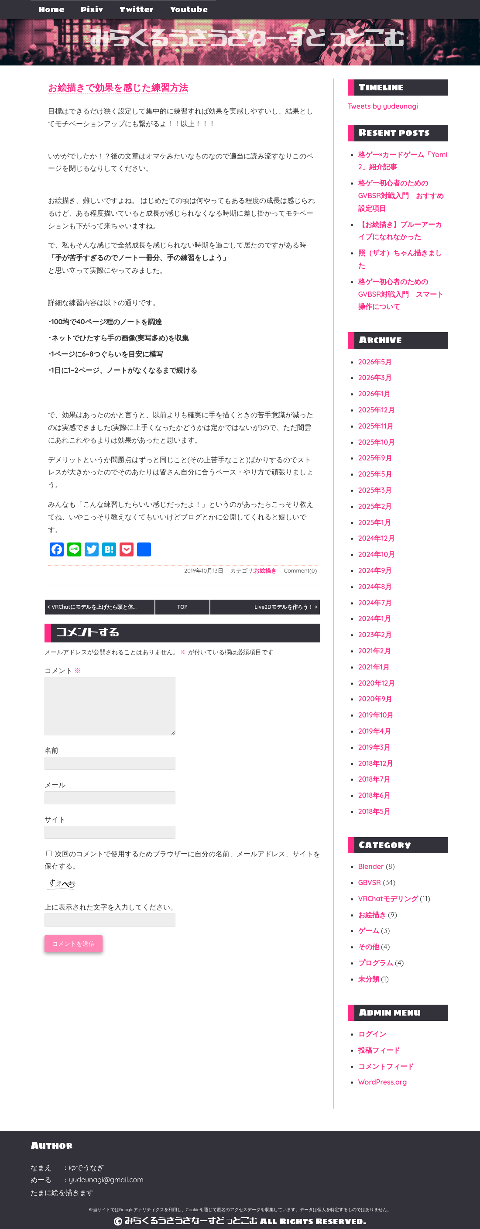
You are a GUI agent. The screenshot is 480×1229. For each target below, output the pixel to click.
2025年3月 (375, 490)
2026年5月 (375, 361)
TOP (182, 608)
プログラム (375, 962)
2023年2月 (375, 634)
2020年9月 (375, 698)
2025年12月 (376, 409)
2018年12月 (376, 763)
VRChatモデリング (388, 898)
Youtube (189, 10)
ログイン (372, 1034)
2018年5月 (374, 811)
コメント (63, 671)
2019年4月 (374, 731)
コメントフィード (386, 1066)
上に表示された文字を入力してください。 (111, 918)
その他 (368, 946)
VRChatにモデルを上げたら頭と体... (94, 608)
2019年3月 (374, 747)
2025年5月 (375, 474)
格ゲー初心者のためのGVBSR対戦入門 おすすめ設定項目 (401, 196)
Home (51, 10)
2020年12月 (376, 683)
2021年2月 (374, 650)
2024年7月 (375, 602)
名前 (51, 762)
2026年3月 (375, 377)
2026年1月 (374, 393)
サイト (55, 831)
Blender (371, 866)
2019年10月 (376, 715)
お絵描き (265, 571)
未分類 (368, 979)
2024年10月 (376, 554)
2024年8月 (375, 586)
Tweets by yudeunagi (383, 106)
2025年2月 (375, 506)
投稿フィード (379, 1050)
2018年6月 (374, 795)
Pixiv (92, 10)
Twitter (136, 10)
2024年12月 (376, 538)
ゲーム (368, 930)
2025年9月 (375, 457)
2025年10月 (376, 442)
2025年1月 (374, 522)
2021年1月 (374, 667)
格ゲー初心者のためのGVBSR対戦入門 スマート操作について (401, 294)
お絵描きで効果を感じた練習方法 (131, 88)
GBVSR (369, 882)
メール (55, 796)
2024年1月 (374, 618)
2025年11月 (376, 426)
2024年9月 (375, 570)
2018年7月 (374, 779)
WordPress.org (382, 1082)
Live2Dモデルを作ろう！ (283, 608)
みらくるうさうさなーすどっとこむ (246, 39)
